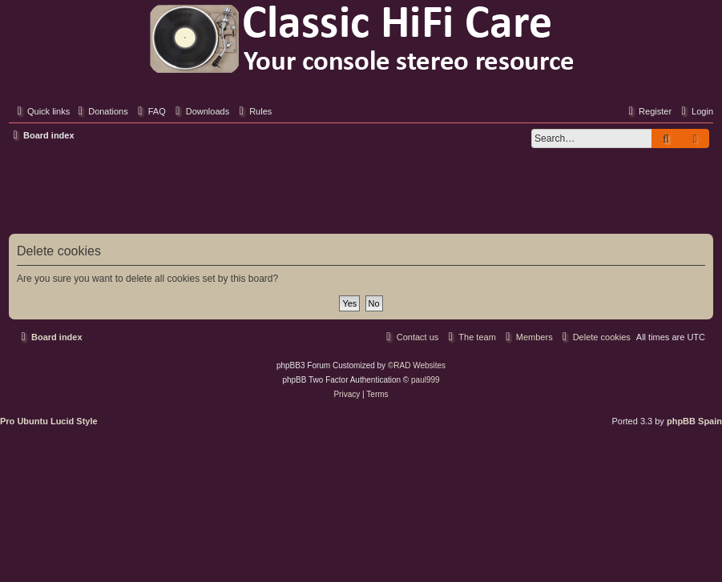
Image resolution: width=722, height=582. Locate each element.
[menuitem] (101, 111)
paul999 (425, 379)
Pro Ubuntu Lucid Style (49, 421)
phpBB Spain (694, 421)
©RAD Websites (417, 365)
